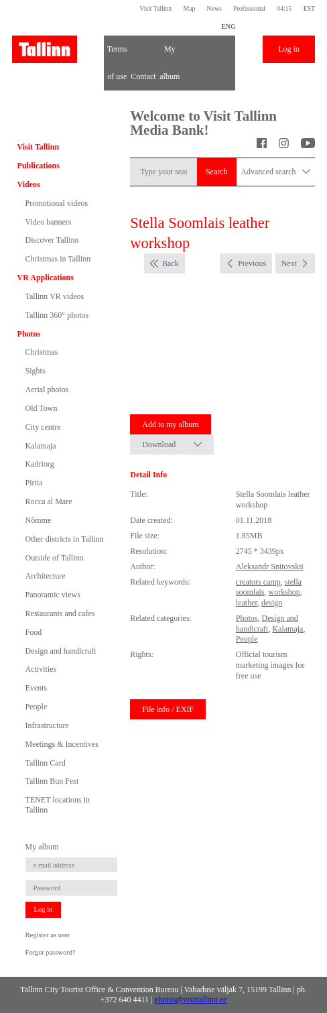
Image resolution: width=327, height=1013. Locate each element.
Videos (28, 184)
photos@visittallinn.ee (190, 999)
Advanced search (275, 172)
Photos (29, 334)
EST (309, 8)
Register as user (47, 935)
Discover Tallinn (52, 240)
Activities (41, 669)
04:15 (284, 8)
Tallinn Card (45, 763)
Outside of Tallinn (54, 557)
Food (33, 632)
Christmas (41, 352)
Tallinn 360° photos (57, 315)
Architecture (45, 576)
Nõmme (38, 520)
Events (36, 688)
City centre (43, 427)
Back (170, 263)
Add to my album (170, 424)
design (271, 602)
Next (289, 263)
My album (169, 53)
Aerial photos (47, 389)
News (214, 8)
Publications (38, 165)
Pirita (34, 482)
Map (189, 8)
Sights (35, 370)
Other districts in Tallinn (64, 539)
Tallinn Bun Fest (52, 781)
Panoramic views (52, 594)
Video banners (48, 222)
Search (217, 171)
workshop (284, 592)
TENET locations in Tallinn (57, 804)
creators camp (258, 582)
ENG (228, 26)
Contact (143, 76)
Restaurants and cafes (60, 613)
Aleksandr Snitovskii (270, 566)
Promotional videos (56, 203)
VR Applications (45, 277)
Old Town (41, 408)
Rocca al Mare (48, 501)
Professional (249, 8)
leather (246, 602)
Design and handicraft (60, 651)
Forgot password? (50, 952)
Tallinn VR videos (54, 296)
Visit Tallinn (155, 8)
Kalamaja (40, 446)
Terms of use (117, 53)
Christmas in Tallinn (58, 258)
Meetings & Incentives (62, 744)
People (36, 706)
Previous (252, 263)
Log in (289, 49)
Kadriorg (39, 464)
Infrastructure (47, 725)
